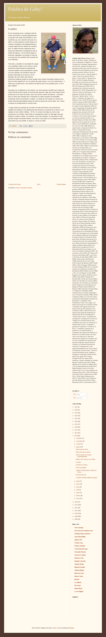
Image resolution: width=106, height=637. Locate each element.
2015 (76, 435)
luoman (54, 628)
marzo (78, 492)
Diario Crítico (79, 576)
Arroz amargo (79, 527)
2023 (76, 413)
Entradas (77, 394)
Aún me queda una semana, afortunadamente (84, 455)
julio (77, 481)
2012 (76, 508)
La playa (78, 462)
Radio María (78, 588)
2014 (76, 502)
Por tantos (78, 585)
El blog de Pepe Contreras (82, 533)
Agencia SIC (78, 540)
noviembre (79, 441)
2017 (76, 430)
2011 (76, 510)
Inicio (38, 184)
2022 (76, 415)
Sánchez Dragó (79, 564)
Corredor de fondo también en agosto (86, 477)
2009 (76, 516)
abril (77, 490)
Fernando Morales (80, 552)
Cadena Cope (79, 543)
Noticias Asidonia (80, 546)
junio (78, 484)
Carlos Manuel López (81, 549)
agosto (78, 447)
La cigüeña (78, 582)
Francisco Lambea (80, 555)
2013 (76, 505)
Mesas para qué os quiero (83, 452)
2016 (76, 433)
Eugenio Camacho (80, 561)
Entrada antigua (61, 184)
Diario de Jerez (79, 573)
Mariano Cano (79, 558)
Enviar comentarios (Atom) (24, 188)
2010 (76, 513)
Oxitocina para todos (82, 449)
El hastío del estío (81, 475)
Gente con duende (81, 467)
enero (78, 498)
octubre (78, 444)
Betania (77, 579)
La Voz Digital (79, 591)
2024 (76, 410)
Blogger (71, 628)
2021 (76, 418)
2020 (76, 421)
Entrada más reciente (15, 184)
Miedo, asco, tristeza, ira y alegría (85, 459)
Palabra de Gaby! (25, 9)
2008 (76, 519)
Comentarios (78, 398)
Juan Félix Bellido (80, 537)
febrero (78, 495)
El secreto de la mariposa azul (84, 530)
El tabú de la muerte (81, 465)
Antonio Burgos (79, 570)
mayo (78, 487)
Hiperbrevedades (80, 567)
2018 (76, 427)
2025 (76, 407)
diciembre (79, 438)
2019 (76, 424)
